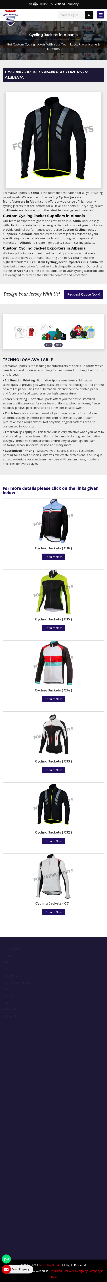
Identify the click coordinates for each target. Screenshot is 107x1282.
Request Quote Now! (83, 294)
